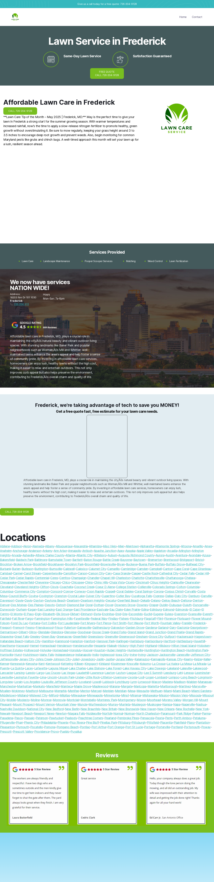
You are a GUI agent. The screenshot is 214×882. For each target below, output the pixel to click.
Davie (19, 600)
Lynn (133, 682)
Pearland (110, 718)
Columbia (193, 587)
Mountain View (66, 704)
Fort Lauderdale (68, 623)
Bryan (121, 564)
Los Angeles (32, 682)
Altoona (186, 546)
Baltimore (40, 560)
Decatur (111, 600)
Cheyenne (41, 582)
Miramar (135, 695)
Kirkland (104, 664)
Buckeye (131, 564)
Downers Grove (125, 605)
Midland (22, 695)
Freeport (6, 627)
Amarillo (198, 546)
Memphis (61, 691)
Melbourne (46, 691)
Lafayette (40, 668)
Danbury (194, 596)
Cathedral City (168, 573)
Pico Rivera (77, 722)
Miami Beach (181, 691)
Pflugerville (7, 722)
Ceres (54, 578)
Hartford (169, 641)
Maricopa (140, 686)
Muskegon (139, 704)
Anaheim (5, 551)
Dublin (163, 605)
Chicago (55, 582)
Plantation (202, 722)
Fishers (124, 618)
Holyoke (45, 650)
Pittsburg (124, 722)
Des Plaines (36, 605)
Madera (167, 682)
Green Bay (48, 636)
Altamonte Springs (167, 546)
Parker (196, 713)
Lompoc (174, 677)
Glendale (44, 632)
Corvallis (190, 591)
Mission (164, 695)
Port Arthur (98, 727)
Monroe (46, 700)
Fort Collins (49, 623)
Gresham (142, 636)
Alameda (38, 546)
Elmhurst (86, 614)
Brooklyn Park (74, 564)
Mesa (131, 691)
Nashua (201, 704)
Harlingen (122, 641)
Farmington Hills (62, 618)
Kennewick (17, 664)
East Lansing (46, 609)
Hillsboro (164, 645)
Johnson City (62, 659)
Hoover (87, 650)
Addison (16, 546)
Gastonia (183, 627)
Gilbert (23, 632)
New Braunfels (90, 709)
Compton (43, 591)
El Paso (29, 614)
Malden (192, 682)
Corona (159, 591)
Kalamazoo (142, 659)
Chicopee (77, 582)
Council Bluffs (18, 596)
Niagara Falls (76, 713)
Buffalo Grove (175, 564)
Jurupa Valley (124, 659)
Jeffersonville (9, 659)
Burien (16, 569)
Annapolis (74, 551)
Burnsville (55, 569)
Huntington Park (197, 650)
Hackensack (185, 636)
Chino (89, 582)
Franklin (187, 623)
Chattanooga (174, 578)
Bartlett (77, 560)
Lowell (96, 682)
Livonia (132, 677)
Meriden (108, 691)
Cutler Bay (123, 596)
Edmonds (182, 609)
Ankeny (47, 551)
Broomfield (92, 564)
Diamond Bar (75, 605)
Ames (208, 546)
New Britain (109, 709)
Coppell (110, 591)
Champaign (78, 578)
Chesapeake (8, 582)
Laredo (30, 673)
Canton (168, 569)
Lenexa (189, 673)
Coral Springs (143, 591)
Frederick (199, 623)
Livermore (120, 677)
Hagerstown (202, 636)
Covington (46, 596)
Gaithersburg (101, 627)
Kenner (4, 664)
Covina (33, 596)
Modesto (23, 700)
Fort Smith (119, 623)
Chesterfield (26, 582)
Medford (32, 691)
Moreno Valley (171, 700)
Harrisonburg (153, 641)
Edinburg (156, 609)
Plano (191, 722)
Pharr (19, 722)
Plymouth (22, 727)
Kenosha (31, 664)
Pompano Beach (68, 727)
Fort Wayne (135, 623)
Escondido (136, 614)
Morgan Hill (190, 700)
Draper (153, 605)
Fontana (34, 623)
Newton (61, 713)
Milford (53, 695)
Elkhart (74, 614)
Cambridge (128, 569)
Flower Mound (201, 618)
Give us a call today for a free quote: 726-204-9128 (107, 4)
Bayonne (126, 560)
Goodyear (84, 632)
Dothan (99, 605)
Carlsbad (6, 573)
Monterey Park (107, 700)
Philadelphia (49, 722)
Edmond (168, 609)
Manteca (67, 686)
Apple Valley (145, 551)
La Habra (173, 664)
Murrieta (124, 704)
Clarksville (177, 582)
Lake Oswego (156, 668)
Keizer (198, 659)
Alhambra (95, 546)
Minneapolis (95, 695)
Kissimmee (118, 664)
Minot (125, 695)
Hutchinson (30, 654)
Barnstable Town (59, 560)
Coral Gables (125, 591)
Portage (149, 727)
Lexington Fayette (26, 677)
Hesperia (100, 645)
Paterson (42, 718)
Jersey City (26, 659)
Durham (21, 609)
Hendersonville (83, 645)
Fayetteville (81, 618)
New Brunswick (128, 709)
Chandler (93, 578)
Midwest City (38, 695)
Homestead (60, 650)
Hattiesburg (184, 641)
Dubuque (175, 605)
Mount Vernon (45, 704)
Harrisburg (136, 641)
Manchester (8, 686)
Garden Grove (135, 627)
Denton (198, 600)
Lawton (110, 673)
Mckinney (18, 691)
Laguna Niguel (58, 668)
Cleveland (6, 587)
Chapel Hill (107, 578)
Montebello (88, 700)
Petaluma (199, 718)
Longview (6, 682)
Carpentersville (52, 573)
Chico (66, 582)
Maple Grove (82, 686)
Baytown (139, 560)
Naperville (188, 704)
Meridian (121, 691)
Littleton (106, 677)
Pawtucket (56, 718)
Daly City (181, 596)
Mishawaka (150, 695)
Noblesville (93, 713)
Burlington (41, 569)
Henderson (64, 645)
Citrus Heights (159, 582)
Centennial (42, 578)
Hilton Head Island (183, 645)
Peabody (71, 718)
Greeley (35, 636)
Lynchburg (122, 682)
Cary (108, 573)
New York (202, 709)
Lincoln (52, 677)
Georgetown (198, 627)
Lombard (161, 677)
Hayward (22, 645)
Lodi (141, 677)
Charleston (123, 578)
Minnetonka (112, 695)
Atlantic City (84, 555)
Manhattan (24, 686)
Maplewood (100, 686)
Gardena (151, 627)
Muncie (82, 704)
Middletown (8, 695)
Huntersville (135, 650)
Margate (126, 686)
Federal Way (99, 618)
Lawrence (96, 673)
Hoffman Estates (11, 650)
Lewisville (6, 677)
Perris (169, 718)
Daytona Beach (55, 600)
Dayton (38, 600)
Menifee (73, 691)
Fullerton (70, 627)
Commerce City (25, 591)
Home (183, 17)
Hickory (123, 645)
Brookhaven (56, 564)
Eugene (158, 614)
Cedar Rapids (25, 578)
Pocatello (36, 727)
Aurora (160, 555)
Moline (35, 700)
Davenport (7, 600)
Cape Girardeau (200, 569)
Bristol (199, 560)
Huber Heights (116, 650)
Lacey (29, 668)
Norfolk (107, 713)
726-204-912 (21, 304)
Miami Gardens (201, 691)
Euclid (148, 614)
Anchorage (20, 551)
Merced (96, 691)
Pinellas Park (108, 722)
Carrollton (69, 573)
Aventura (181, 555)
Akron (27, 546)
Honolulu (75, 650)
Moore (141, 700)
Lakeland (173, 668)
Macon (156, 682)
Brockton (6, 564)
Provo (55, 731)
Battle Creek (111, 560)
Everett (207, 614)
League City (135, 673)
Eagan (32, 609)
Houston (99, 650)
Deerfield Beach (128, 600)
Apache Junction (105, 551)
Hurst (18, 654)
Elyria (97, 614)
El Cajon (194, 609)
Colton (181, 587)
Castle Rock (150, 573)
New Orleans (166, 709)
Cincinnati (142, 582)
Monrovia (59, 700)
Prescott (6, 731)
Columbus (6, 591)
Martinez (185, 686)
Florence (170, 618)
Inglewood (107, 654)
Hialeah (112, 645)
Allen (121, 546)
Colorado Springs (163, 587)
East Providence (85, 609)
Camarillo (113, 569)
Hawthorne (7, 645)
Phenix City (31, 722)
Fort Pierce (103, 623)
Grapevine (6, 636)
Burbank (5, 569)
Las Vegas (68, 673)
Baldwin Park (24, 560)
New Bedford (54, 709)
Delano (155, 600)
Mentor (85, 691)
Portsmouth (192, 727)
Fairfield (5, 618)
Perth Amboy (183, 718)
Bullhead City (194, 564)
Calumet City (97, 569)
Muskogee (154, 704)
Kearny (188, 659)
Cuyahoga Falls (141, 596)
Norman (129, 713)
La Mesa (186, 664)
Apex (120, 551)
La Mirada (199, 664)
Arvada (16, 555)
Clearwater (192, 582)
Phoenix (63, 722)
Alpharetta (147, 546)
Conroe (68, 591)
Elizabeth (49, 614)
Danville (206, 596)
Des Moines (19, 605)
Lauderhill (82, 673)
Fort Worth (151, 623)
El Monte (16, 614)
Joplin (100, 659)
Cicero (130, 582)
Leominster (202, 673)
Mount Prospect (24, 704)
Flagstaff (150, 618)
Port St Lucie (134, 727)
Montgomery (126, 700)
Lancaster (6, 673)
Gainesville (84, 627)
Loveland (85, 682)
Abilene (5, 546)
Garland (163, 627)
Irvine (133, 654)
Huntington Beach (173, 650)
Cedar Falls (187, 573)
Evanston (180, 614)
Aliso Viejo (110, 546)
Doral (89, 605)
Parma (206, 713)
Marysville (198, 686)
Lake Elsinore (95, 668)
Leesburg (170, 673)
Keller (206, 659)
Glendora (57, 632)
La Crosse (159, 664)
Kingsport (91, 664)
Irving (141, 654)
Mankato (39, 686)
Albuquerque (64, 546)
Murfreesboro (98, 704)
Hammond (62, 641)
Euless (169, 614)
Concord (56, 591)
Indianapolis (83, 654)
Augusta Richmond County (136, 555)
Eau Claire (116, 609)
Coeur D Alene (105, 587)
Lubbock (108, 682)
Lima (43, 677)
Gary (173, 627)
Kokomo (145, 664)
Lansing (19, 673)
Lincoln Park (66, 677)
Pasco (19, 718)
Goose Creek (100, 632)
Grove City (156, 636)
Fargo (29, 618)
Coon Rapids (95, 591)
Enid (118, 614)
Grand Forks (118, 632)
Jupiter (109, 659)
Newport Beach (21, 713)
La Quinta (17, 668)
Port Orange (116, 727)
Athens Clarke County (49, 555)
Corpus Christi (174, 591)
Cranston (61, 596)
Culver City (93, 596)
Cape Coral (181, 569)
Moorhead (154, 700)
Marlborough (168, 686)
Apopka (130, 551)
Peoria (159, 718)
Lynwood (144, 682)
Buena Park (146, 564)
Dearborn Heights (92, 600)
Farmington (42, 618)
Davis (28, 600)
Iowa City (122, 654)
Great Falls (22, 636)
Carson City (96, 573)
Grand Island (136, 632)
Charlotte (138, 578)
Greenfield (80, 636)
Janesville (183, 654)
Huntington (151, 650)
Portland (177, 727)
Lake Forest (113, 668)
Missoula (195, 695)
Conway (80, 591)
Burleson (27, 569)
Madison (179, 682)
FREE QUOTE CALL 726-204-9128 (107, 73)
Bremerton (155, 560)
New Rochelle (185, 709)
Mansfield (53, 686)
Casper (136, 573)
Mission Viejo (179, 695)
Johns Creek (43, 659)
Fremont (18, 627)
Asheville (28, 555)
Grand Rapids (195, 632)
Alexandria (81, 546)
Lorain (18, 682)
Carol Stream (32, 573)
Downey (142, 605)
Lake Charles (77, 668)
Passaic (29, 718)
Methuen (156, 691)
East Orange (64, 609)
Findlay (113, 618)
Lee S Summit (153, 673)
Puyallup (76, 731)
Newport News (44, 713)
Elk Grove (62, 614)
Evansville (194, 614)
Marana (115, 686)
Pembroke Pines (128, 718)
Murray (113, 704)
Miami (168, 691)
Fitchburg (136, 618)
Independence (64, 654)
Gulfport (170, 636)
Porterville (163, 727)
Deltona (186, 600)
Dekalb (145, 600)
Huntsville (6, 654)
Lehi (180, 673)
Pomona (49, 727)
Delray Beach (171, 600)
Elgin (38, 614)
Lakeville (186, 668)
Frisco (59, 627)
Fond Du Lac (19, 623)
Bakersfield (7, 560)
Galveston (117, 627)
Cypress (158, 596)
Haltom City (32, 641)
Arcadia (172, 551)
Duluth (187, 605)
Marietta (153, 686)
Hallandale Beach (11, 641)
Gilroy (33, 632)
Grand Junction (156, 632)
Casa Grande (121, 573)
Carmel (18, 573)
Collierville (144, 587)
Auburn (112, 555)
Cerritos (64, 578)
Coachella (66, 587)
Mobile (11, 700)
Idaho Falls (47, 654)
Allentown (132, 546)
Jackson (152, 654)
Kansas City (174, 659)
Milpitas (65, 695)
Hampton (76, 641)
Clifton (44, 587)
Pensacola (147, 718)
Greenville (111, 636)
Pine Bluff (92, 722)
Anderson (35, 551)
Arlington (185, 551)
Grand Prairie (175, 632)
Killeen (78, 664)
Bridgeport (187, 560)
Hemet (34, 645)
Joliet (75, 659)
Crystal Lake (76, 596)
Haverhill (199, 641)
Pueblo (64, 731)
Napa (176, 704)
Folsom (5, 623)
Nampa (167, 704)
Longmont (204, 677)
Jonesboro (88, 659)
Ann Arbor (60, 551)
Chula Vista (116, 582)
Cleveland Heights (26, 587)
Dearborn (73, 600)
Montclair (73, 700)
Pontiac (85, 727)
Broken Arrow (23, 564)
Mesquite (143, 691)
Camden (142, 569)
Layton (121, 673)
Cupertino (108, 596)
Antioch (87, 551)
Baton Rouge (92, 560)
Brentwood (171, 560)
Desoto (50, 605)
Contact (197, 17)
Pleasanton (7, 727)
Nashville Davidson (13, 709)
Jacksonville (167, 654)
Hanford (89, 641)
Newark (5, 713)
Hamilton (48, 641)
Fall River (18, 618)
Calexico (81, 569)
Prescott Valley (23, 731)
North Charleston (147, 713)
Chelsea (190, 578)
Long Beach (188, 677)
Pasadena (6, 718)
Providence (41, 731)
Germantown (8, 632)
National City (35, 709)
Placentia (166, 722)
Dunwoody (7, 609)
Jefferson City (200, 654)
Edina (145, 609)
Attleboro (100, 555)
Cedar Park (7, 578)
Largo (40, 673)
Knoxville (133, 664)
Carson (82, 573)
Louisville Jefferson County (59, 682)
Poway (206, 727)
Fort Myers (87, 623)
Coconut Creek (84, 587)
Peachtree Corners (90, 718)
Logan (150, 677)
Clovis (54, 587)
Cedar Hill (202, 573)
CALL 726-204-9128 (20, 111)
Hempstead (48, 645)
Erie (124, 614)
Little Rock (93, 677)
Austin (170, 555)
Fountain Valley (170, 623)
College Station (126, 587)
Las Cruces (52, 673)
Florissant (183, 618)
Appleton (160, 551)
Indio (95, 654)
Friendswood (44, 627)
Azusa (206, 555)
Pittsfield (153, 722)
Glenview (70, 632)
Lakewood (200, 668)
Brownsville (108, 564)
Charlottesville (154, 578)
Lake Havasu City (134, 668)
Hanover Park (105, 641)
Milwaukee (78, 695)
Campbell (155, 569)
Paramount (168, 713)
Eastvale (102, 609)
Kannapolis (158, 659)
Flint (160, 618)
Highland (151, 645)
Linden (79, 677)
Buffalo (160, 564)
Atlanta (70, 555)
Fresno (30, 627)
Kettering (67, 664)
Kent (41, 664)
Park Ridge (184, 713)
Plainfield (180, 722)
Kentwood (53, 664)
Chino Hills (101, 582)
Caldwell (69, 569)
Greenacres (64, 636)
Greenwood (127, 636)
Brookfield (39, 564)
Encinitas (108, 614)
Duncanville (200, 605)
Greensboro (95, 636)
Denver (5, 605)
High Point (137, 645)
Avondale (195, 555)
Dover (109, 605)
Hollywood (31, 650)
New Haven (148, 709)
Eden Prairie (132, 609)
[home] (15, 17)
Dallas (169, 596)
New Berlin (72, 709)
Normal (118, 713)
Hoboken (203, 645)
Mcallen (5, 691)
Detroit (61, 605)
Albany (49, 546)
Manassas (205, 682)
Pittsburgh (138, 722)
